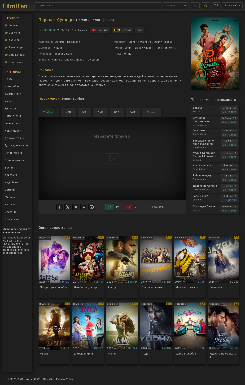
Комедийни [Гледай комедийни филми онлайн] (12, 86)
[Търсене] (98, 5)
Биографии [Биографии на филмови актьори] (14, 62)
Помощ (47, 378)
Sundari (68, 59)
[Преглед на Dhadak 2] (223, 333)
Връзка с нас (64, 378)
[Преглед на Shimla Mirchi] (88, 333)
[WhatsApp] (91, 207)
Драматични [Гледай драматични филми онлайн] (13, 93)
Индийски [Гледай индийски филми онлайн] (11, 182)
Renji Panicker (165, 47)
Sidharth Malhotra (140, 41)
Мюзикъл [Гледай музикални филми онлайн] (11, 197)
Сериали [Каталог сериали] (12, 32)
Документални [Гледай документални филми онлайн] (14, 138)
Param (56, 59)
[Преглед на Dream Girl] (190, 267)
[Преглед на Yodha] (156, 333)
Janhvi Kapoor (163, 41)
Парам (80, 59)
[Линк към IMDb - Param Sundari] (122, 30)
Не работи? (156, 206)
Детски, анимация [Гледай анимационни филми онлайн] (17, 145)
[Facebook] (59, 207)
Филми (59, 41)
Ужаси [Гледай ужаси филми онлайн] (9, 101)
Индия (58, 47)
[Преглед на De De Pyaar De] (190, 333)
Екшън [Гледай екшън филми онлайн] (9, 79)
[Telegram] (75, 207)
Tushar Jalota (63, 53)
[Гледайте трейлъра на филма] (100, 30)
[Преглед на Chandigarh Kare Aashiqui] (54, 267)
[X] (67, 207)
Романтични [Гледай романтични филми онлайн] (13, 115)
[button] (195, 5)
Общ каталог (15, 54)
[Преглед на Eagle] (54, 333)
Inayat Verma (123, 53)
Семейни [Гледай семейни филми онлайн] (10, 189)
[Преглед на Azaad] (122, 267)
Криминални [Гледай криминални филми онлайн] (13, 130)
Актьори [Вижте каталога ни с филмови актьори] (12, 40)
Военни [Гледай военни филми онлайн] (9, 167)
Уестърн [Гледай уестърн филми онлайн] (10, 204)
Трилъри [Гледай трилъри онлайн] (10, 109)
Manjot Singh (123, 47)
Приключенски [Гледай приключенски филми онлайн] (15, 160)
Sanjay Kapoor (144, 47)
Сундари (93, 59)
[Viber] (83, 207)
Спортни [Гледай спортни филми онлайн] (10, 211)
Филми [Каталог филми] (11, 25)
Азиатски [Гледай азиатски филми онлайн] (11, 175)
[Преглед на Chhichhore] (156, 267)
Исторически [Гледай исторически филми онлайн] (13, 152)
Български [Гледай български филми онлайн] (12, 219)
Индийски (73, 41)
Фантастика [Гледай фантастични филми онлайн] (12, 123)
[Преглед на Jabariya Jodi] (88, 267)
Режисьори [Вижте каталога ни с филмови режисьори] (14, 47)
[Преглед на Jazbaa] (223, 267)
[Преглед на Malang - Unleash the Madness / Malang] (122, 333)
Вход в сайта (232, 5)
